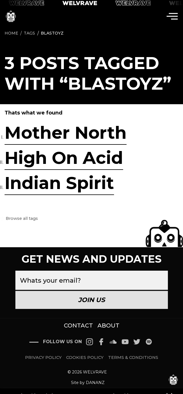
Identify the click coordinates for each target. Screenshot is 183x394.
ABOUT (108, 325)
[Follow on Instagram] (89, 342)
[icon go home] (10, 16)
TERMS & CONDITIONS (133, 357)
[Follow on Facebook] (101, 342)
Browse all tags (21, 218)
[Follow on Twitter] (137, 342)
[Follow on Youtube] (125, 342)
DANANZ (95, 382)
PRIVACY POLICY (43, 357)
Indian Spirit (59, 182)
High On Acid (64, 157)
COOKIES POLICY (84, 357)
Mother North (66, 132)
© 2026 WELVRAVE (87, 372)
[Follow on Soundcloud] (113, 342)
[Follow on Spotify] (149, 342)
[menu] (172, 16)
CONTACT (78, 325)
